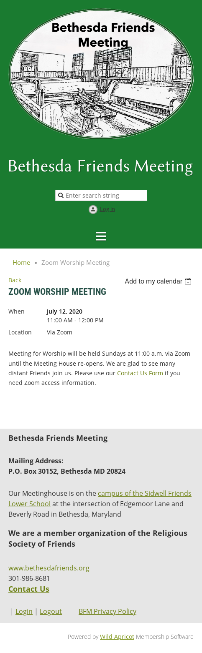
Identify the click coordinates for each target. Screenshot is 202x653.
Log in (107, 209)
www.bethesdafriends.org (48, 568)
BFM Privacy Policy (107, 611)
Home (21, 262)
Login (24, 611)
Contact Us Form (140, 373)
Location (20, 332)
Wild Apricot (117, 636)
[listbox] (159, 281)
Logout (51, 611)
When (16, 311)
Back (14, 280)
